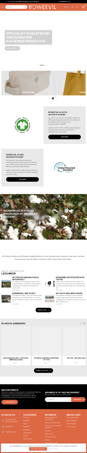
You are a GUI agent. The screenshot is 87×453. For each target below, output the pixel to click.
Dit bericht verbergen (38, 449)
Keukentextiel (27, 433)
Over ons (26, 417)
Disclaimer (48, 431)
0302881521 (9, 426)
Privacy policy (49, 434)
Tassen (25, 424)
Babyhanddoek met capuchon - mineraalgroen (16, 359)
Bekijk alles (44, 310)
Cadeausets (26, 430)
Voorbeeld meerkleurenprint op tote (46, 359)
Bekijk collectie (43, 370)
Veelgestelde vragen (51, 443)
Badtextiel (26, 427)
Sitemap (47, 440)
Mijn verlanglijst (71, 424)
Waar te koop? (27, 439)
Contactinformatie (50, 437)
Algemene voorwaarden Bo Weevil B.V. (53, 427)
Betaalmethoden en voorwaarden (51, 419)
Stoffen (25, 436)
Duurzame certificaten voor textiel (70, 278)
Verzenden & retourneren (52, 423)
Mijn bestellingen (72, 420)
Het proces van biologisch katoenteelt (25, 278)
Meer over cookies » (53, 449)
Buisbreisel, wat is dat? (24, 293)
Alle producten (71, 427)
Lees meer (64, 137)
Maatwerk (26, 420)
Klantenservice (10, 402)
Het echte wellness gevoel (69, 293)
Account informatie (72, 417)
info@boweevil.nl (10, 432)
